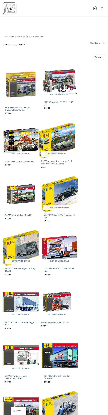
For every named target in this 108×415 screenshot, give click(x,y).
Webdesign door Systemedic (91, 407)
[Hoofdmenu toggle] (102, 8)
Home (5, 37)
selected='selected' (99, 57)
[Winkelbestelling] (97, 43)
